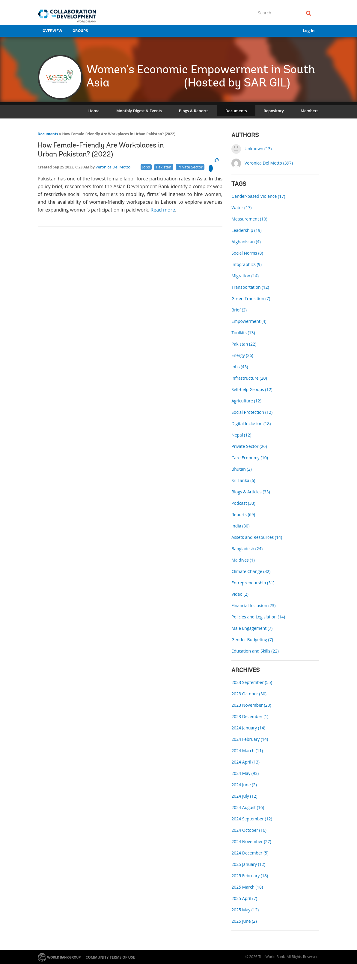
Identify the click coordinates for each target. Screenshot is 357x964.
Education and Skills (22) (254, 651)
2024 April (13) (245, 762)
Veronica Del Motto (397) (269, 163)
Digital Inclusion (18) (251, 423)
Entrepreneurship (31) (252, 583)
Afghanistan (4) (246, 241)
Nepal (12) (241, 435)
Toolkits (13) (243, 332)
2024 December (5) (249, 853)
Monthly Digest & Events (139, 110)
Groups (80, 31)
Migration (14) (245, 276)
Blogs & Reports (194, 110)
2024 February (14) (249, 739)
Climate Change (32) (250, 571)
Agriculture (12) (246, 401)
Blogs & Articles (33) (250, 492)
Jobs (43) (239, 367)
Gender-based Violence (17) (258, 196)
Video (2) (239, 594)
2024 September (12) (251, 819)
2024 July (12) (244, 796)
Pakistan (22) (243, 344)
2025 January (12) (248, 864)
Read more (162, 209)
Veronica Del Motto (113, 167)
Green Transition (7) (250, 298)
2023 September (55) (251, 682)
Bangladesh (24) (247, 548)
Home (94, 110)
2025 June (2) (244, 921)
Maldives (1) (242, 560)
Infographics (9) (246, 264)
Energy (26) (242, 355)
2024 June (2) (244, 784)
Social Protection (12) (251, 412)
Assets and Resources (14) (256, 537)
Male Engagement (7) (251, 628)
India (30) (240, 526)
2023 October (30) (248, 694)
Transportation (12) (250, 287)
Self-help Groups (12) (251, 389)
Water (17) (241, 207)
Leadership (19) (246, 230)
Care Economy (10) (249, 457)
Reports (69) (243, 514)
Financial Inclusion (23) (253, 605)
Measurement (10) (249, 219)
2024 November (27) (251, 841)
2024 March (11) (247, 750)
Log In (309, 30)
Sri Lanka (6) (243, 480)
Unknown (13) (258, 148)
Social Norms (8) (247, 253)
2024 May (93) (245, 773)
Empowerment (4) (248, 321)
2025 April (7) (244, 898)
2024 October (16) (248, 830)
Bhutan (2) (241, 469)
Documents (236, 110)
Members (309, 110)
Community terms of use (110, 957)
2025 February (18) (249, 875)
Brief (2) (239, 310)
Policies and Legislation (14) (258, 617)
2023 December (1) (249, 716)
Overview (52, 31)
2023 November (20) (251, 705)
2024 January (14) (248, 728)
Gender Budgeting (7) (252, 639)
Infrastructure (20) (249, 378)
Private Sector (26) (249, 446)
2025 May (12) (245, 910)
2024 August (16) (247, 807)
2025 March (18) (247, 887)
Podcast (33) (243, 503)
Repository (274, 110)
